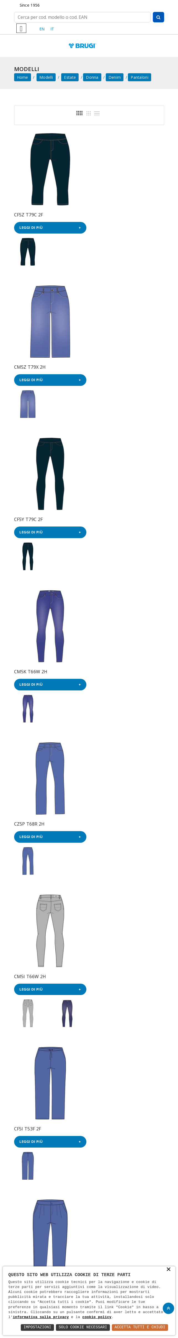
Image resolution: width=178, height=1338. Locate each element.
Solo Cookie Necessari (82, 1327)
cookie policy (96, 1317)
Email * (89, 1130)
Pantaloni (139, 77)
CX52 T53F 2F (106, 821)
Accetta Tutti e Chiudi (139, 1327)
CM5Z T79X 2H (108, 214)
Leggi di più (31, 227)
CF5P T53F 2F (106, 669)
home (22, 77)
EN (42, 29)
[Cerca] (82, 17)
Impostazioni (36, 1327)
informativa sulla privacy (41, 1317)
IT (52, 29)
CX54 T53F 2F (28, 821)
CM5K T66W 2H (109, 366)
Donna (92, 77)
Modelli (46, 77)
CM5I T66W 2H (108, 518)
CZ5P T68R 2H (29, 518)
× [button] (168, 1269)
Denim (115, 77)
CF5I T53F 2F (27, 669)
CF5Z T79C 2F (28, 214)
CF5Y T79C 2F (28, 366)
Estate (70, 77)
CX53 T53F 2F (28, 973)
